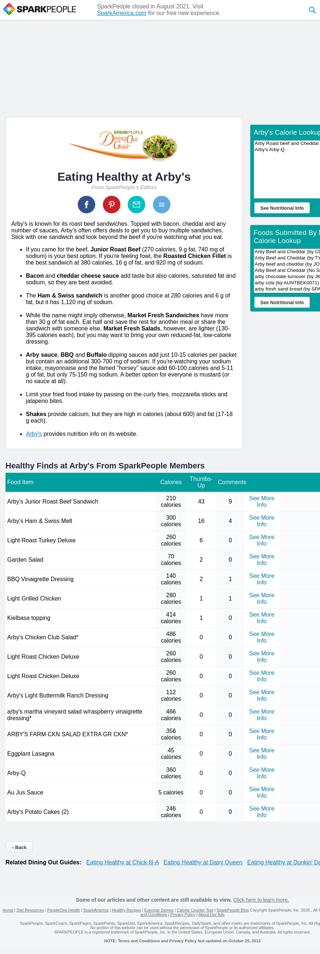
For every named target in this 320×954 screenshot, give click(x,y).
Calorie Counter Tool (195, 910)
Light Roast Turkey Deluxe (41, 540)
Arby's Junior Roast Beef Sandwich (52, 501)
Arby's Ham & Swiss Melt (39, 521)
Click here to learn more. (261, 900)
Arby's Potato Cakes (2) (38, 812)
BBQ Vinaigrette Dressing (40, 579)
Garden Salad (25, 560)
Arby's (34, 434)
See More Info (261, 501)
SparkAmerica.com (121, 13)
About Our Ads (211, 914)
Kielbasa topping (28, 618)
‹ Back (19, 847)
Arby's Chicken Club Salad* (42, 637)
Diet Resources (30, 910)
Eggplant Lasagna (30, 754)
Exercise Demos (158, 910)
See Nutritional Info (282, 208)
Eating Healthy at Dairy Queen (202, 862)
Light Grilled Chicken (35, 598)
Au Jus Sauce (25, 792)
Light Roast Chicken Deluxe (43, 657)
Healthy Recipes (126, 910)
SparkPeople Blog (233, 910)
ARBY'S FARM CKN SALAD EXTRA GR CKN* (67, 734)
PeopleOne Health (63, 910)
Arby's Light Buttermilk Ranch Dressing (57, 695)
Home (8, 910)
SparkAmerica (95, 910)
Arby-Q (16, 773)
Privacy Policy (182, 914)
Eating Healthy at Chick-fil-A (122, 862)
